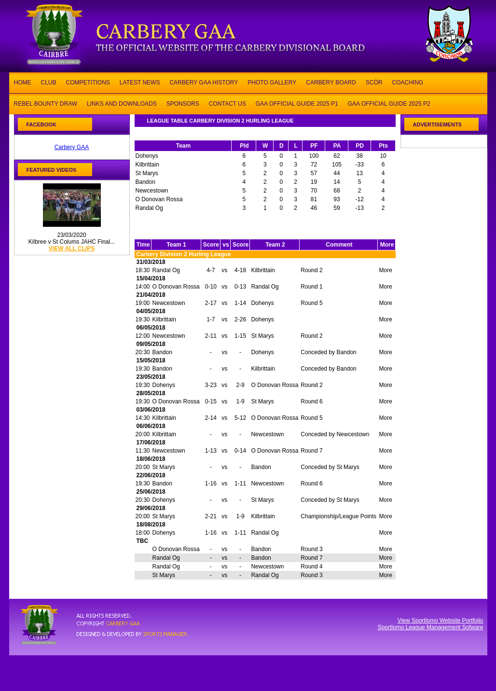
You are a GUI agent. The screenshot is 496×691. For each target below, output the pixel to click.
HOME (22, 81)
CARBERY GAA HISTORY (203, 81)
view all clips (72, 248)
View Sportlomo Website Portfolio (440, 620)
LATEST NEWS (140, 81)
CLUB (48, 81)
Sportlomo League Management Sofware (430, 627)
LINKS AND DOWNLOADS (122, 103)
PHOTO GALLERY (272, 81)
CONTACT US (227, 103)
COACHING (407, 81)
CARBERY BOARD (331, 81)
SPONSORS (182, 103)
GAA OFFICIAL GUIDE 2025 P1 (297, 103)
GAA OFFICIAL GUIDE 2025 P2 (389, 103)
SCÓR (374, 81)
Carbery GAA (72, 147)
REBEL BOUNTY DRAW (46, 103)
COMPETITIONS (88, 81)
